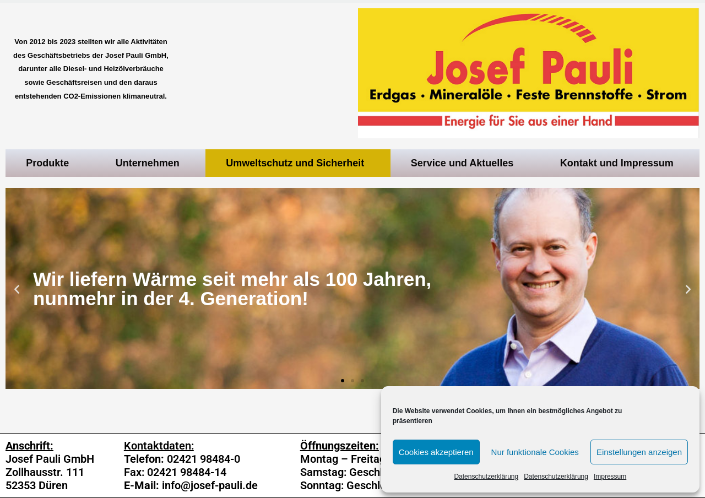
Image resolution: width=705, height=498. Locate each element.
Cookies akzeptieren (436, 452)
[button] (342, 380)
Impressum (610, 476)
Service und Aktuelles (465, 163)
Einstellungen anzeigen (639, 452)
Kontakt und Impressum (619, 163)
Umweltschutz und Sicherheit (298, 163)
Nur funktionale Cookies (535, 452)
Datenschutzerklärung (486, 476)
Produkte (50, 163)
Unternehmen (150, 163)
